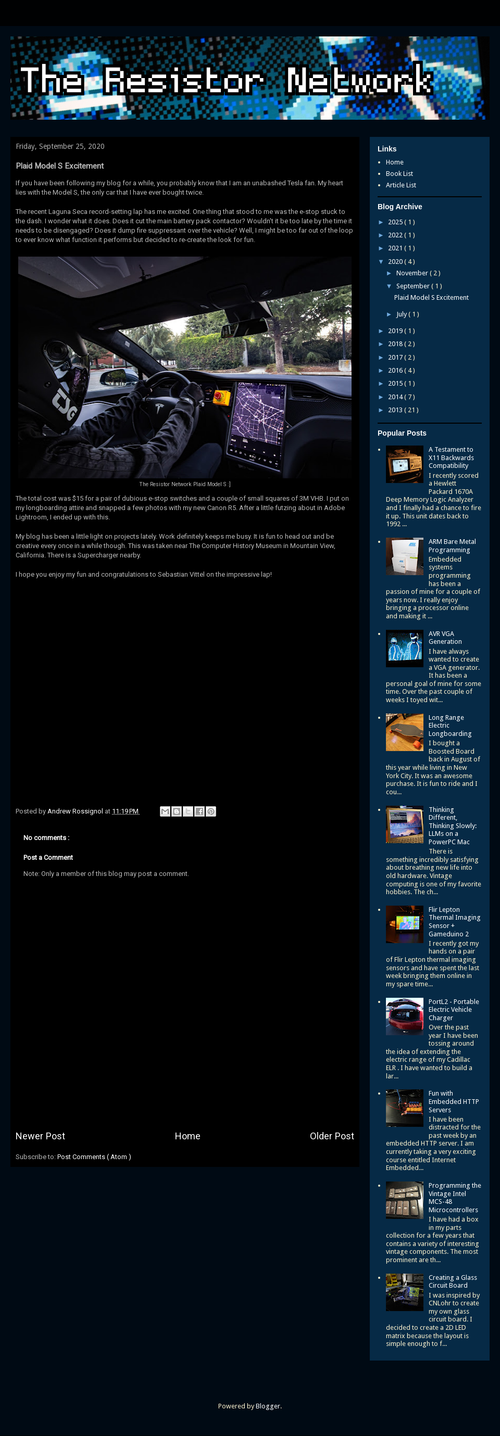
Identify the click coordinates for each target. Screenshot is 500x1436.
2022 (396, 235)
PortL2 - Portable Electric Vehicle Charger (454, 1010)
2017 (396, 357)
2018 (396, 344)
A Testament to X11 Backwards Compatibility (451, 457)
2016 (396, 370)
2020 (396, 261)
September (413, 286)
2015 (396, 383)
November (413, 273)
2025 (396, 222)
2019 (396, 331)
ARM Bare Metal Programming (452, 546)
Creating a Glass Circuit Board (453, 1282)
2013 (396, 410)
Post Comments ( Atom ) (94, 1157)
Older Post (332, 1135)
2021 (396, 248)
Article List (401, 185)
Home (188, 1135)
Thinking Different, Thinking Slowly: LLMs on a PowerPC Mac (453, 826)
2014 (396, 397)
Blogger (268, 1406)
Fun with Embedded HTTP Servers (454, 1101)
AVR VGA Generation (445, 638)
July (402, 314)
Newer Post (40, 1135)
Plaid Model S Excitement (431, 297)
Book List (399, 173)
